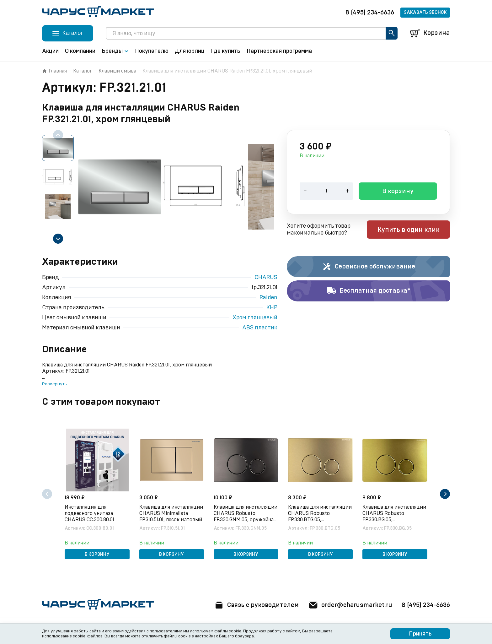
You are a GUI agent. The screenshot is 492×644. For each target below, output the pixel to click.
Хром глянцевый (255, 318)
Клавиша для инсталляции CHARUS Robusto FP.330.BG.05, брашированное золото (394, 514)
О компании (80, 51)
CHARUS (265, 277)
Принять (420, 634)
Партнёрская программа (279, 51)
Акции (50, 51)
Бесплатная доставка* (368, 291)
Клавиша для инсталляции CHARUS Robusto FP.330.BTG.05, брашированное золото (320, 514)
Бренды (115, 51)
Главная (54, 70)
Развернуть (54, 384)
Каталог (82, 70)
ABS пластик (259, 328)
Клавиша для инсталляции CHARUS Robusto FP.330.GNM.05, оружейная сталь (245, 514)
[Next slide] (58, 239)
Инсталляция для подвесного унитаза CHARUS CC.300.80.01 (90, 513)
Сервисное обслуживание (368, 267)
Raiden (268, 297)
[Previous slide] (58, 135)
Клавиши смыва (117, 70)
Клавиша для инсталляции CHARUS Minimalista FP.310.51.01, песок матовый (171, 513)
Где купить (225, 51)
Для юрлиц (190, 51)
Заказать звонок (425, 12)
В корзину (398, 192)
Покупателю (151, 51)
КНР (271, 308)
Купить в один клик (410, 230)
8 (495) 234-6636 (369, 12)
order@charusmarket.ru (349, 605)
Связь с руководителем (254, 605)
